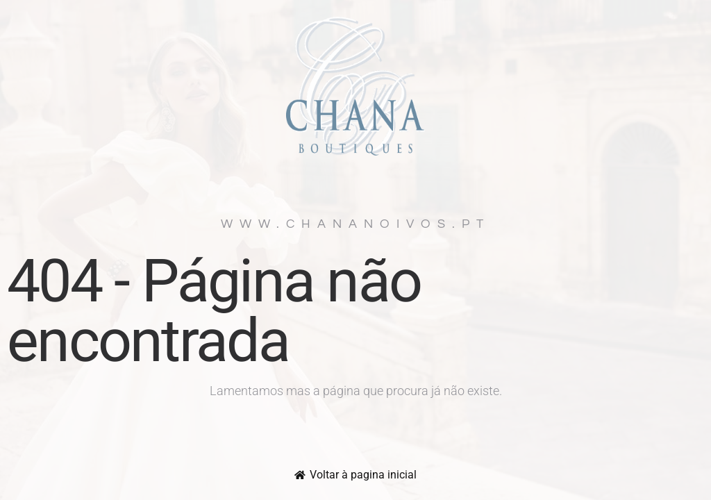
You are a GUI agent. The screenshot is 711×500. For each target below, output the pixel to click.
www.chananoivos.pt (355, 224)
